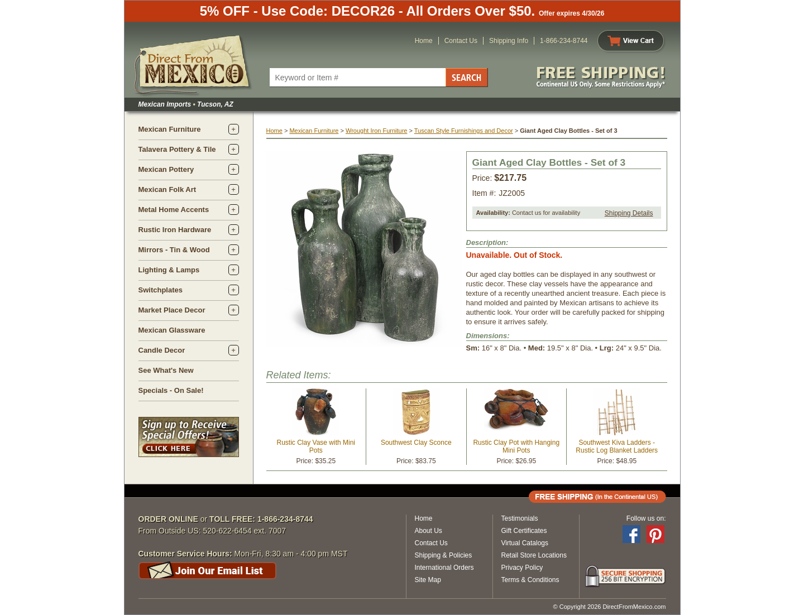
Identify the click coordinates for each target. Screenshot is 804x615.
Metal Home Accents (173, 209)
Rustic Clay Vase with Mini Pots (316, 446)
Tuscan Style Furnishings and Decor (463, 130)
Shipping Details (629, 213)
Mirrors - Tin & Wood (174, 250)
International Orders (444, 567)
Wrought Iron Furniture (376, 130)
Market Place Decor (171, 310)
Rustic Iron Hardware (175, 229)
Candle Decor (161, 350)
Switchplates (160, 290)
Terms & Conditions (530, 580)
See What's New (166, 370)
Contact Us (460, 41)
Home (424, 41)
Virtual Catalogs (525, 543)
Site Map (428, 580)
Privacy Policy (522, 567)
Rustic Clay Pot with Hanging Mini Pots (516, 446)
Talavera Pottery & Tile (177, 149)
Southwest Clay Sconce (416, 442)
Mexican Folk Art (167, 189)
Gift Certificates (524, 531)
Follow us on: (646, 518)
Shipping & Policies (443, 555)
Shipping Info (508, 41)
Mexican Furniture (169, 129)
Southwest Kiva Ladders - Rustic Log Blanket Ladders (617, 446)
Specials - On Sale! (171, 390)
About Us (428, 531)
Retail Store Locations (534, 555)
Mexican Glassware (171, 330)
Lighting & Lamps (169, 270)
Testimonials (519, 518)
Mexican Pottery (166, 169)
